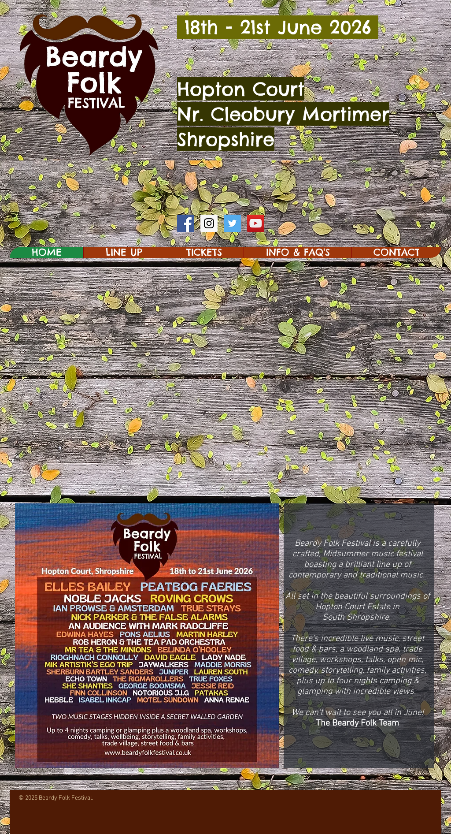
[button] (123, 252)
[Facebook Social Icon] (185, 223)
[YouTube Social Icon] (255, 223)
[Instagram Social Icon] (209, 223)
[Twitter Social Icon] (232, 223)
